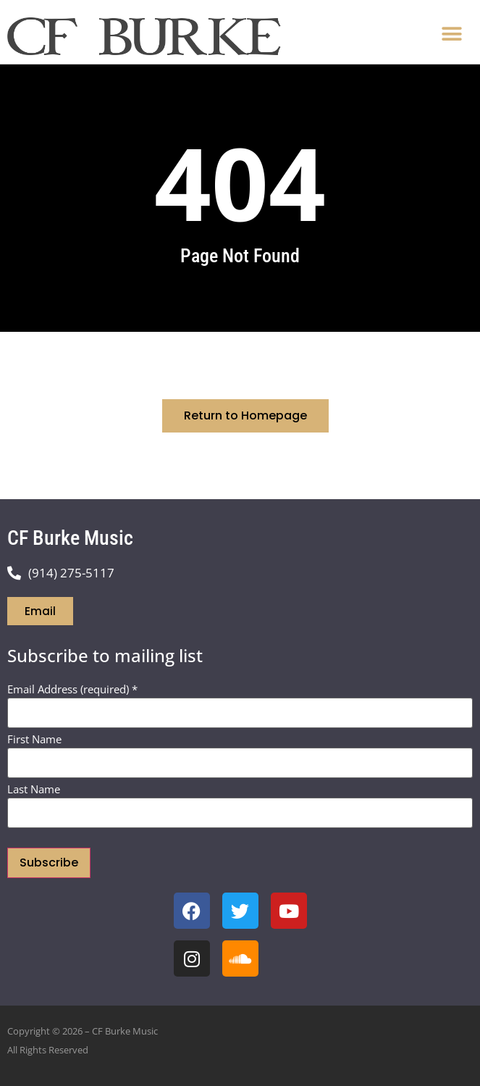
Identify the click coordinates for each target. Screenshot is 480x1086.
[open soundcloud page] (240, 958)
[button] (451, 33)
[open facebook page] (192, 911)
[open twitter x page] (240, 911)
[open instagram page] (192, 958)
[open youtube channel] (289, 911)
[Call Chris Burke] (240, 572)
